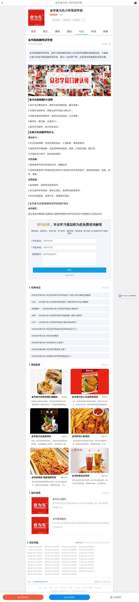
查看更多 (106, 288)
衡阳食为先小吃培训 (86, 568)
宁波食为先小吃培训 (34, 559)
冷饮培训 (76, 20)
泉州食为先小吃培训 (52, 571)
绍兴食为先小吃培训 (69, 559)
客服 (70, 588)
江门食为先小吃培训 (69, 565)
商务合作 (63, 588)
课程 (57, 31)
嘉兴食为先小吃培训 (86, 556)
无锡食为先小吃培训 (86, 553)
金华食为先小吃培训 (69, 556)
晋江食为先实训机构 (86, 547)
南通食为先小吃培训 (34, 553)
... (83, 20)
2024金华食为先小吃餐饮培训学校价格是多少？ (51, 356)
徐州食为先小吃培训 (86, 550)
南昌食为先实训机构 (69, 547)
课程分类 (106, 543)
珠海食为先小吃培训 (52, 565)
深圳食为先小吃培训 (69, 562)
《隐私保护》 (69, 275)
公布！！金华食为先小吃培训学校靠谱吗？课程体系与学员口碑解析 (60, 302)
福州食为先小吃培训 (34, 571)
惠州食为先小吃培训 (34, 568)
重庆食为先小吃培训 (34, 574)
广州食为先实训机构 (34, 550)
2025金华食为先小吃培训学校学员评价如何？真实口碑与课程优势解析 (61, 295)
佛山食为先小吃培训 (34, 565)
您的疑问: (36, 254)
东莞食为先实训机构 (69, 550)
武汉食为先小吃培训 (52, 568)
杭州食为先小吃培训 (86, 559)
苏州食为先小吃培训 (69, 553)
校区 (69, 31)
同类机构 (87, 543)
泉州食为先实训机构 (34, 547)
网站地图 (97, 588)
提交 (69, 270)
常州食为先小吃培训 (52, 553)
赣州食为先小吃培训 (86, 571)
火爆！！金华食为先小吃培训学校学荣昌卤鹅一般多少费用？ (57, 315)
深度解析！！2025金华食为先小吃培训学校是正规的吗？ (55, 309)
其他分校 (78, 543)
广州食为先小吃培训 (86, 562)
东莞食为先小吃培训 (52, 562)
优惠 (50, 588)
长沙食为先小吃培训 (69, 568)
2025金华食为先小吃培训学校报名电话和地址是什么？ (54, 329)
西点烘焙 (56, 20)
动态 (81, 31)
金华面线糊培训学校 (40, 582)
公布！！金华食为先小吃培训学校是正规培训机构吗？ (54, 322)
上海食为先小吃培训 (52, 574)
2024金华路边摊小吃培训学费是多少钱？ (48, 349)
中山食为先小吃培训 (86, 565)
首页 (33, 31)
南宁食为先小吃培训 (34, 562)
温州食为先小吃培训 (52, 559)
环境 (93, 31)
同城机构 (97, 543)
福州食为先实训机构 (52, 547)
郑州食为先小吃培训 (69, 574)
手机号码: (36, 247)
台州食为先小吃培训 (52, 556)
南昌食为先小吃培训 (69, 571)
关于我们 (77, 588)
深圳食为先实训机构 (52, 550)
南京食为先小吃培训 (34, 556)
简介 (45, 31)
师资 (105, 31)
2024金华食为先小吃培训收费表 (45, 336)
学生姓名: (36, 241)
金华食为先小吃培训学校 (66, 10)
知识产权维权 (88, 588)
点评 (45, 588)
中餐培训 (66, 20)
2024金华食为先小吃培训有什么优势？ (47, 342)
